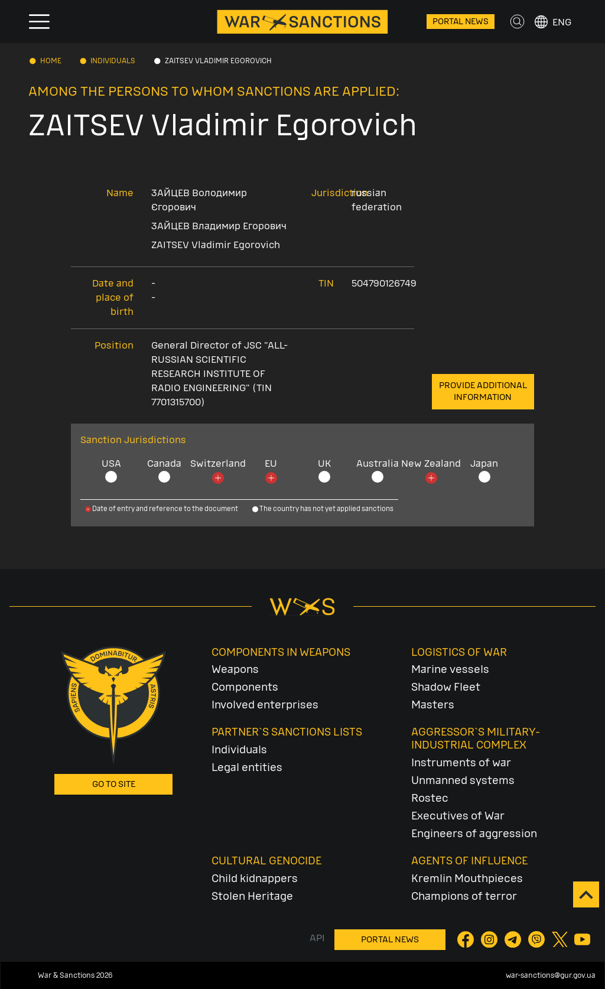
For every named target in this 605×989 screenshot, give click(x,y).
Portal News (460, 22)
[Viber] (537, 939)
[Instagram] (490, 939)
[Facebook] (467, 939)
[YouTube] (582, 939)
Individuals (112, 61)
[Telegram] (514, 939)
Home (50, 61)
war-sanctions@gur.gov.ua (551, 975)
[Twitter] (560, 939)
